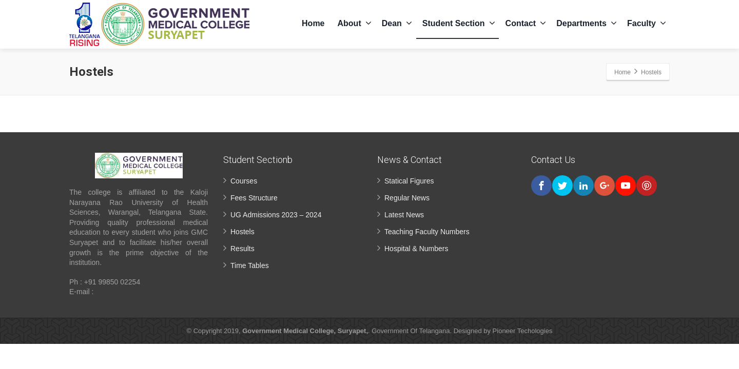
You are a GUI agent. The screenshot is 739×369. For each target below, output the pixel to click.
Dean (397, 23)
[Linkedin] (583, 185)
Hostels (242, 232)
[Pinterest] (646, 185)
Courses (243, 181)
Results (242, 248)
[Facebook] (541, 185)
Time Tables (249, 265)
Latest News (404, 215)
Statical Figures (409, 181)
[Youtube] (625, 185)
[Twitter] (562, 185)
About (355, 23)
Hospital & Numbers (416, 248)
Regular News (407, 198)
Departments (586, 23)
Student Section (458, 23)
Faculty (646, 23)
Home (313, 23)
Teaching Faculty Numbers (427, 232)
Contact (526, 23)
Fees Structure (254, 198)
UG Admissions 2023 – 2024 (275, 215)
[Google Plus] (604, 185)
